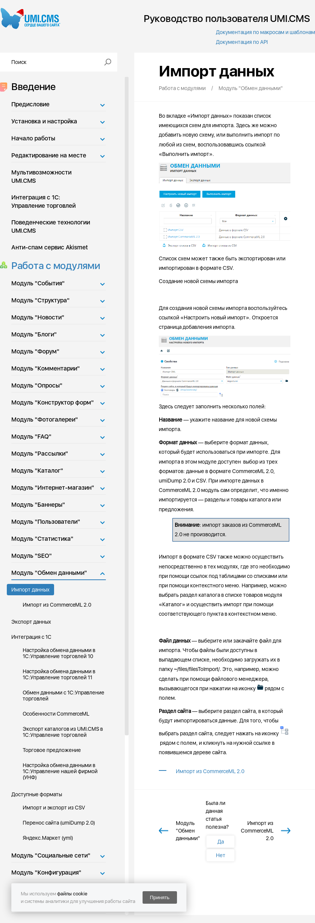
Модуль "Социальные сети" (50, 855)
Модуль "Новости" (37, 317)
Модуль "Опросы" (36, 385)
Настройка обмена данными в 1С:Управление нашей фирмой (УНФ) (60, 771)
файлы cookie (72, 894)
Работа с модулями (53, 265)
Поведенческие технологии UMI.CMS (50, 226)
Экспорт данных (31, 622)
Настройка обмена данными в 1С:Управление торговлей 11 (59, 674)
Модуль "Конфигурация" (46, 872)
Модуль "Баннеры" (38, 504)
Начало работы (33, 138)
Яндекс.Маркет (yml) (48, 838)
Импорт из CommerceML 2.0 (57, 605)
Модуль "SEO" (31, 555)
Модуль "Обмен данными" (49, 572)
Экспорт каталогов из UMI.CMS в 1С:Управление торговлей (63, 732)
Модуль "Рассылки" (39, 453)
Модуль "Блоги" (34, 334)
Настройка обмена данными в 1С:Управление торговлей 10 (59, 653)
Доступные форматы (36, 794)
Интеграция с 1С (31, 637)
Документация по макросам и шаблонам (265, 32)
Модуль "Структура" (40, 300)
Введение (31, 86)
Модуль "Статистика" (42, 538)
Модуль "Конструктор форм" (52, 402)
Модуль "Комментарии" (45, 368)
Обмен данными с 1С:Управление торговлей (63, 696)
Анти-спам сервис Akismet (49, 247)
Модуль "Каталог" (37, 470)
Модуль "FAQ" (31, 436)
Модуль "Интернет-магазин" (52, 487)
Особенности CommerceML (56, 714)
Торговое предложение (52, 750)
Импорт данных (30, 590)
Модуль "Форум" (35, 351)
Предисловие (30, 104)
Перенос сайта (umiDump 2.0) (59, 823)
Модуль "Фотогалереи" (44, 419)
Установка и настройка (44, 121)
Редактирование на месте (48, 155)
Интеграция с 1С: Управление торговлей (43, 201)
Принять (159, 897)
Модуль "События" (38, 283)
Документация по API (242, 42)
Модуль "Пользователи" (45, 521)
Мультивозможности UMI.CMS (41, 176)
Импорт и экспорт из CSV (54, 808)
